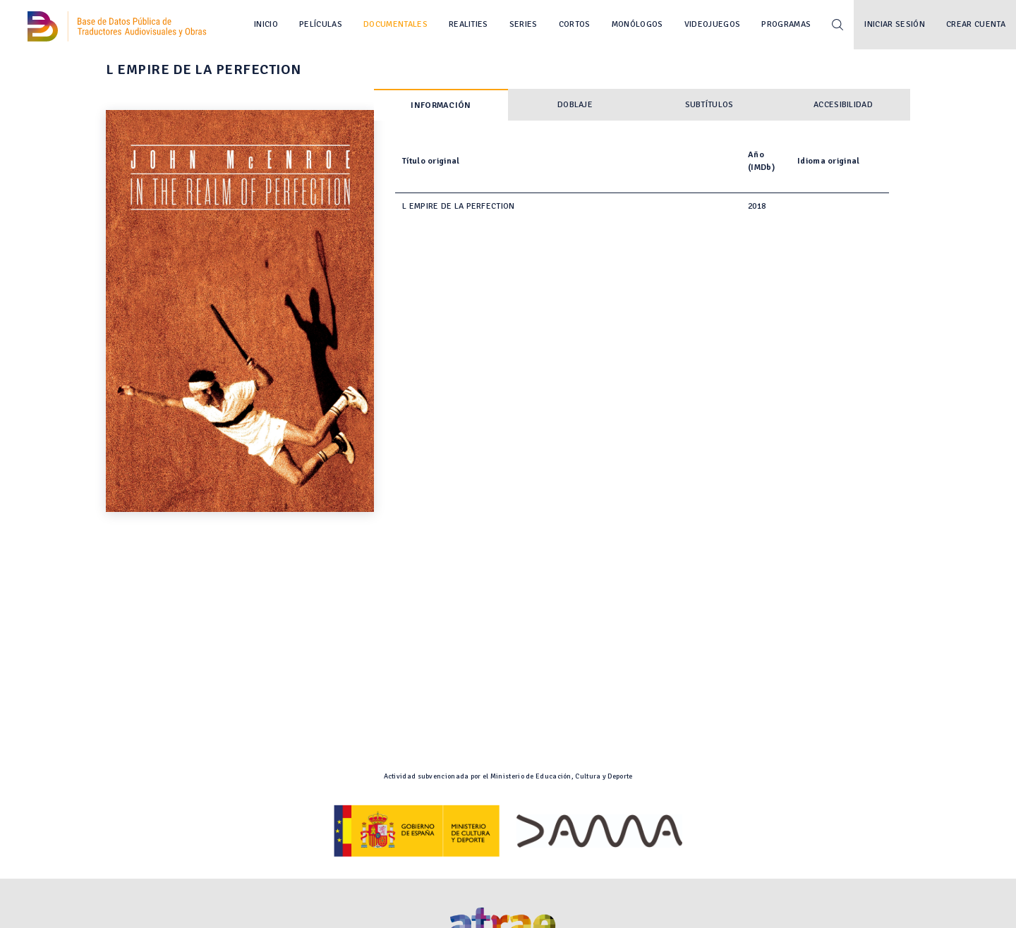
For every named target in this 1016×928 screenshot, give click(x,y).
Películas (320, 24)
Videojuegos (712, 24)
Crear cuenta (975, 24)
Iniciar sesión (894, 24)
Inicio (266, 24)
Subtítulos (709, 104)
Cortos (575, 24)
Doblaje (575, 104)
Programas (786, 24)
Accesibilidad (843, 104)
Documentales (395, 24)
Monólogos (637, 24)
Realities (468, 24)
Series (523, 24)
